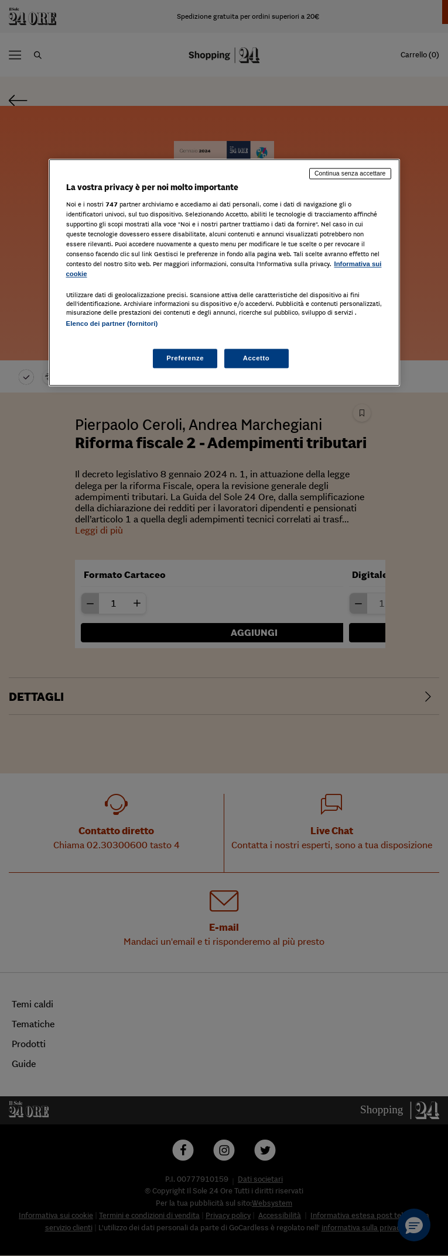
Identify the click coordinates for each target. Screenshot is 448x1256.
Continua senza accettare (350, 173)
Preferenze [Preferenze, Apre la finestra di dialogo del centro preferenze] (185, 358)
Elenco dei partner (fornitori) (112, 324)
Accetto (256, 358)
